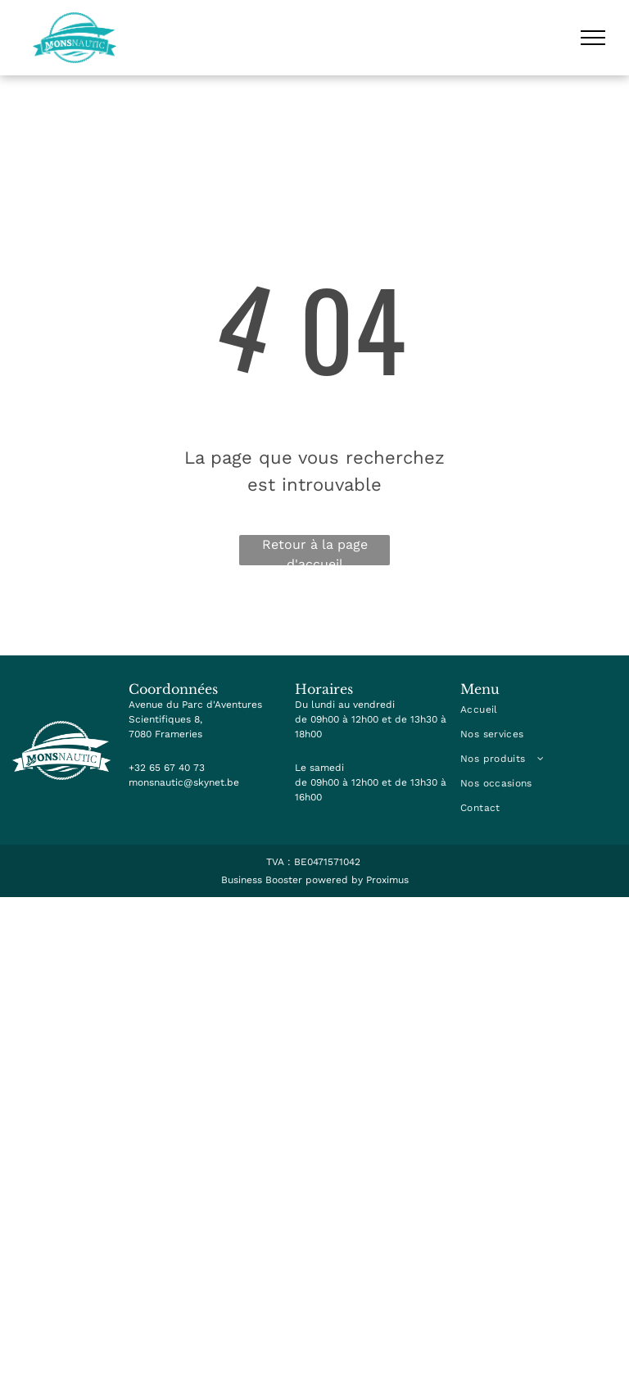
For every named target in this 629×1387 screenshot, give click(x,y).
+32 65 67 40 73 (167, 767)
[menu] (593, 37)
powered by (334, 880)
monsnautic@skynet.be (184, 782)
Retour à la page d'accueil (315, 551)
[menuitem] (538, 709)
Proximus (387, 880)
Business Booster (261, 880)
